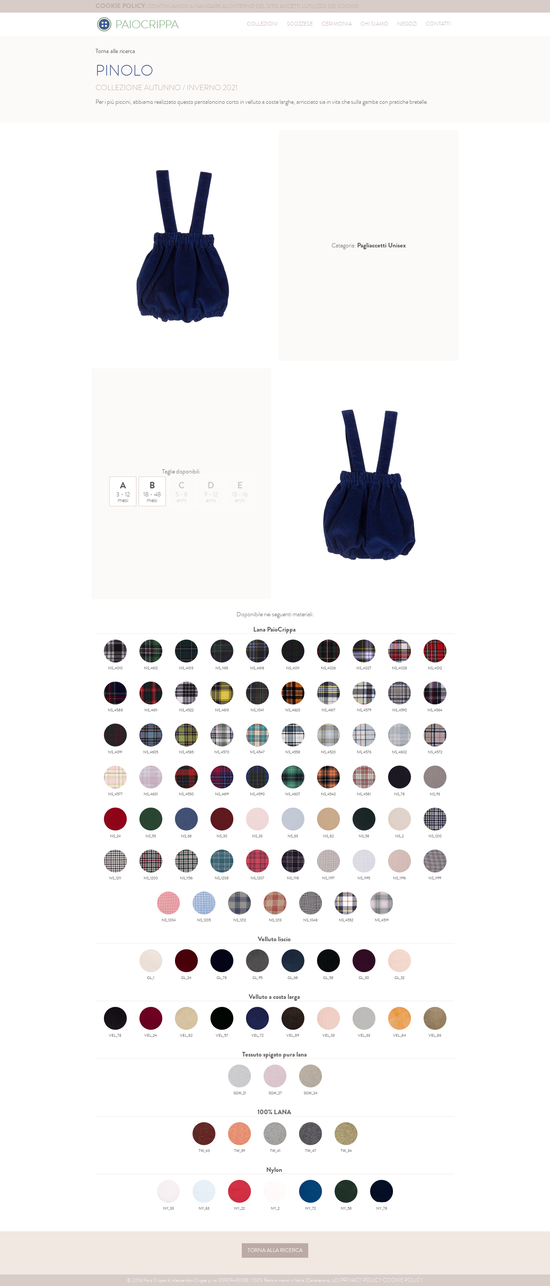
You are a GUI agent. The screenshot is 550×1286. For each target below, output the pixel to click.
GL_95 (257, 965)
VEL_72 (257, 1022)
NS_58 (364, 823)
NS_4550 (186, 781)
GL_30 (364, 965)
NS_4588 (115, 697)
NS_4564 (435, 697)
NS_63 (292, 823)
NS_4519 (381, 907)
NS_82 (328, 823)
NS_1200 (150, 865)
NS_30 (221, 823)
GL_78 (221, 965)
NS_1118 (292, 865)
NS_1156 (186, 865)
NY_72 (310, 1195)
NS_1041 (257, 697)
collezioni (262, 23)
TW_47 (310, 1138)
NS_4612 (150, 655)
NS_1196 (399, 865)
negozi (407, 23)
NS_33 (257, 823)
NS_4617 (328, 697)
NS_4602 (399, 739)
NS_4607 (292, 781)
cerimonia (337, 23)
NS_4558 (292, 739)
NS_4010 (115, 655)
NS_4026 (328, 655)
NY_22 (239, 1195)
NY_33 (168, 1195)
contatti (438, 23)
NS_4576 (364, 739)
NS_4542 (328, 781)
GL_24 (186, 965)
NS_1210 (435, 823)
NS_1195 (364, 865)
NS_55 (150, 823)
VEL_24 (150, 1022)
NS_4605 (150, 739)
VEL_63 (364, 1022)
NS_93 (435, 781)
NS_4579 (364, 697)
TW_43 (203, 1138)
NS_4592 (399, 697)
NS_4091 (115, 739)
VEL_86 (435, 1022)
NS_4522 (186, 697)
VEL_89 (292, 1022)
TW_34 (346, 1138)
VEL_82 (186, 1022)
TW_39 (239, 1138)
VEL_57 (221, 1022)
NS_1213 (275, 907)
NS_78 (399, 781)
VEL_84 (399, 1022)
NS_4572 (435, 739)
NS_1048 (310, 907)
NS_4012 (435, 655)
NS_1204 (168, 907)
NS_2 (399, 823)
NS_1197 (328, 865)
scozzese (300, 23)
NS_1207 (257, 865)
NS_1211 (115, 865)
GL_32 (399, 965)
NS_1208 (221, 865)
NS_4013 (186, 655)
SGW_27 (275, 1080)
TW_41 (275, 1138)
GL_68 (292, 965)
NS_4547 (257, 739)
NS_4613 (221, 697)
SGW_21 (239, 1080)
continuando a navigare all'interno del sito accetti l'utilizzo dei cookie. (227, 6)
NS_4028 (399, 655)
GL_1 (150, 965)
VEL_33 (328, 1022)
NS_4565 (186, 739)
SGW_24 (310, 1080)
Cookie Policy (403, 1280)
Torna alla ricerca (115, 51)
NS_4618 (257, 655)
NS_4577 (115, 781)
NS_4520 (328, 739)
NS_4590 (257, 781)
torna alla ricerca (274, 1250)
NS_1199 (435, 865)
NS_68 (186, 823)
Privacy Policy (361, 1280)
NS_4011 (292, 655)
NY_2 (275, 1195)
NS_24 (115, 823)
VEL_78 (115, 1022)
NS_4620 (292, 697)
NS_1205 (203, 907)
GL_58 (328, 965)
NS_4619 (221, 781)
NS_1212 (239, 907)
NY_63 (203, 1195)
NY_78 (381, 1195)
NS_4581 (364, 781)
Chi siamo (374, 23)
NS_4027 (364, 655)
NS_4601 (150, 781)
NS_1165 (221, 655)
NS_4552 (346, 907)
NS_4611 (150, 697)
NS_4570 (221, 739)
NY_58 (346, 1195)
